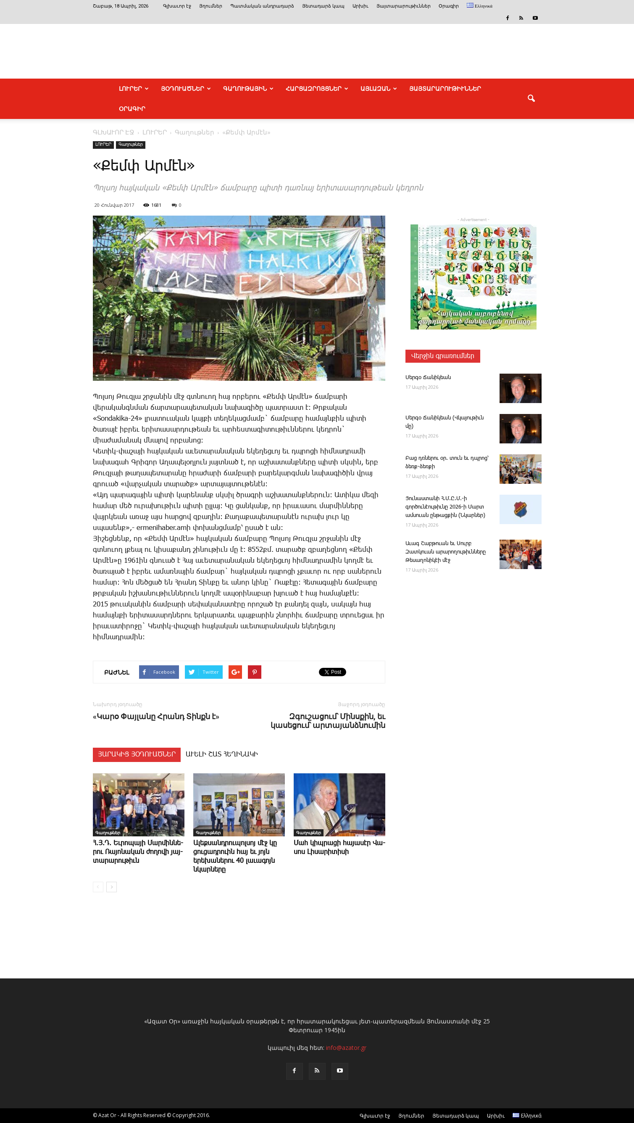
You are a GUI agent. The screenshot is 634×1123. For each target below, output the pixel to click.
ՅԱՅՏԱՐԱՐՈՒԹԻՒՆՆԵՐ (445, 88)
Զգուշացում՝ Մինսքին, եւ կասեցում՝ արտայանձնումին (328, 721)
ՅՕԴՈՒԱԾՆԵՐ (186, 88)
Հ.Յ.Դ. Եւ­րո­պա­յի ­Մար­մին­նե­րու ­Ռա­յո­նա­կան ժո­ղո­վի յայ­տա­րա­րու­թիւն (138, 852)
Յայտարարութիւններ (403, 6)
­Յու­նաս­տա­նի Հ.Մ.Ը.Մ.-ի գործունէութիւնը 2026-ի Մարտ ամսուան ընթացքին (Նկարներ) (445, 507)
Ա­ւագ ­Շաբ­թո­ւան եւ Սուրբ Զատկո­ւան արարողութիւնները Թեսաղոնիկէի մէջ (445, 552)
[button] (531, 99)
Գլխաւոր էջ (177, 6)
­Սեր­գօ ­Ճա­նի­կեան (428, 377)
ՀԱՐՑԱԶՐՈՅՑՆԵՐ (317, 88)
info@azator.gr (346, 1048)
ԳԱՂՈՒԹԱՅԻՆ (248, 88)
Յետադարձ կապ (323, 6)
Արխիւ (360, 6)
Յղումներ (210, 6)
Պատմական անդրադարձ (262, 6)
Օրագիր (449, 6)
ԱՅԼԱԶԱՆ (378, 88)
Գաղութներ (130, 144)
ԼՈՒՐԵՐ (134, 88)
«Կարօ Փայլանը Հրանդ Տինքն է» (156, 716)
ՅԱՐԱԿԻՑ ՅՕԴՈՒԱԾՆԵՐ (137, 754)
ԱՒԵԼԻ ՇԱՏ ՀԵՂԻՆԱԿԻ (222, 754)
